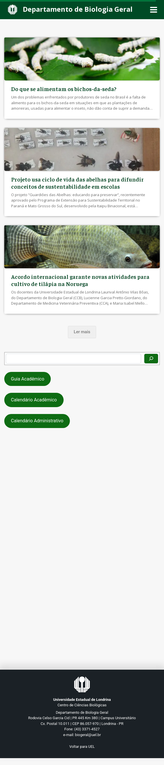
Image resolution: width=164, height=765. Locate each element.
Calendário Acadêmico (34, 400)
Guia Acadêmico (27, 379)
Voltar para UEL (82, 746)
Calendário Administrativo (37, 420)
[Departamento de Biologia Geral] (72, 9)
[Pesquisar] (151, 359)
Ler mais (82, 331)
